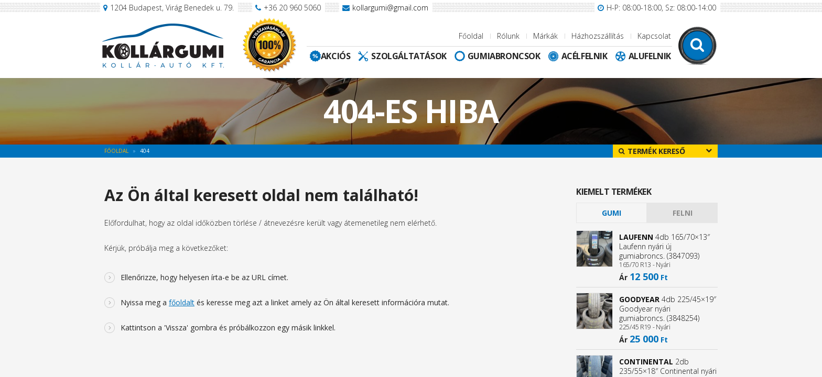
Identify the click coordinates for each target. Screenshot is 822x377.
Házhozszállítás (597, 36)
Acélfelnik (584, 56)
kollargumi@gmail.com (390, 8)
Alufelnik (650, 56)
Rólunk (508, 36)
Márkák (545, 36)
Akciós (336, 56)
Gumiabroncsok (504, 56)
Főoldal (471, 36)
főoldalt (181, 302)
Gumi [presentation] (611, 213)
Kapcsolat (654, 36)
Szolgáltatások (408, 56)
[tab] (611, 213)
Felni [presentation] (683, 213)
